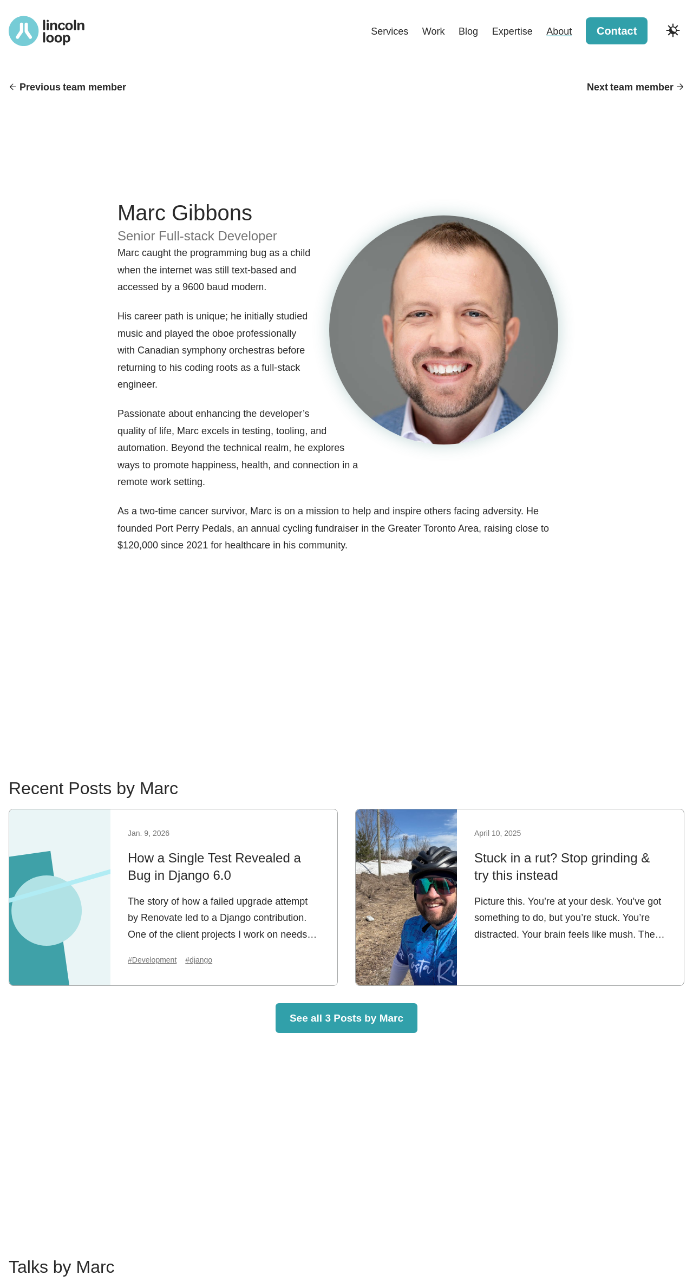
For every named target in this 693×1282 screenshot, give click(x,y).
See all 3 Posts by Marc (346, 1018)
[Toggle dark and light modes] (673, 30)
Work (433, 31)
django (200, 960)
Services (389, 31)
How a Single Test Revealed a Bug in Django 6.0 (214, 866)
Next (630, 87)
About (559, 31)
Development (154, 960)
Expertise (512, 31)
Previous (72, 87)
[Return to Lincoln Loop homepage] (46, 31)
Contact (617, 31)
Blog (468, 31)
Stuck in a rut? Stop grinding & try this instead (562, 866)
